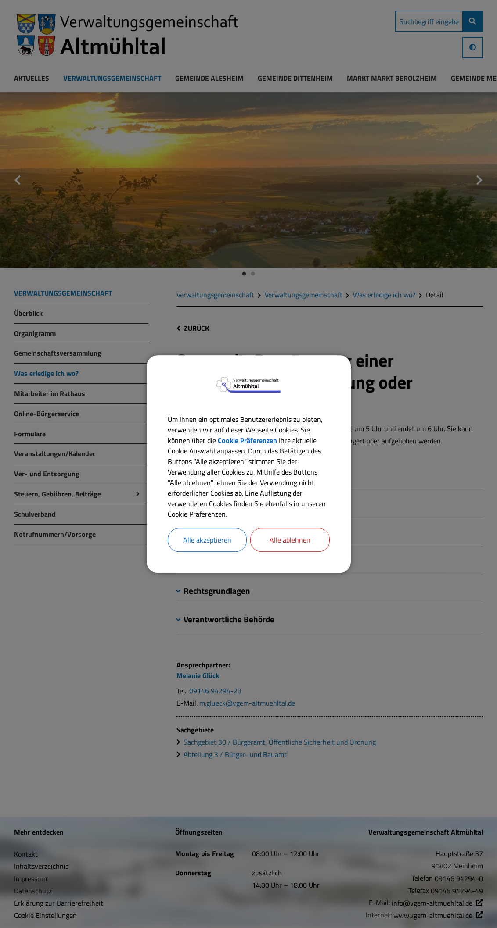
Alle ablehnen (290, 540)
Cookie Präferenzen (247, 440)
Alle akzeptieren (207, 540)
